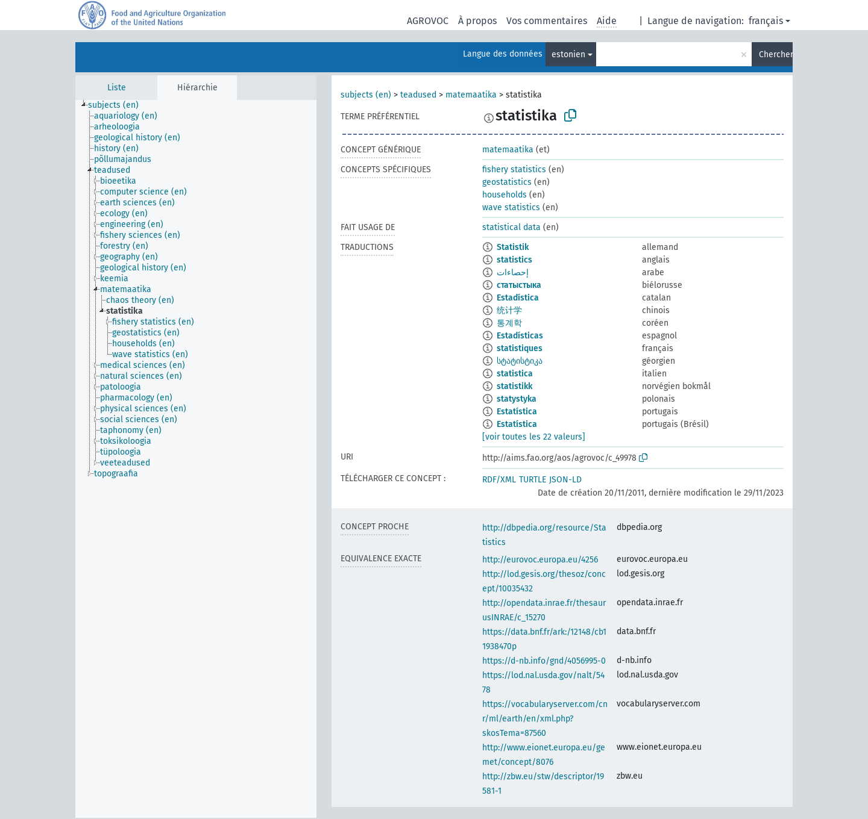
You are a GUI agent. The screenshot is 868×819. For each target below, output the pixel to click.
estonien (568, 54)
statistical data (511, 227)
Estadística (518, 298)
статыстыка (519, 285)
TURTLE (532, 480)
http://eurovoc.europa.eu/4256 (540, 560)
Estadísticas (520, 336)
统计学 (509, 310)
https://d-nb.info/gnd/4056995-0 (544, 661)
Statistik (513, 247)
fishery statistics (514, 169)
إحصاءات (513, 272)
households (504, 195)
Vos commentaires (546, 20)
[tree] (195, 459)
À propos (477, 20)
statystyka (516, 399)
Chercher (776, 54)
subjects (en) (366, 95)
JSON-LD (565, 480)
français (766, 20)
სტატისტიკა (519, 361)
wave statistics (511, 207)
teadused (418, 95)
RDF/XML (499, 480)
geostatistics (507, 182)
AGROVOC (427, 20)
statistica (515, 374)
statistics (514, 260)
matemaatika (471, 95)
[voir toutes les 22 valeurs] (533, 437)
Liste (116, 88)
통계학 (509, 323)
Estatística (517, 411)
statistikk (514, 386)
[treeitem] (118, 105)
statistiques (519, 348)
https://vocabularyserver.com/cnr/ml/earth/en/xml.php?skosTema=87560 (545, 718)
